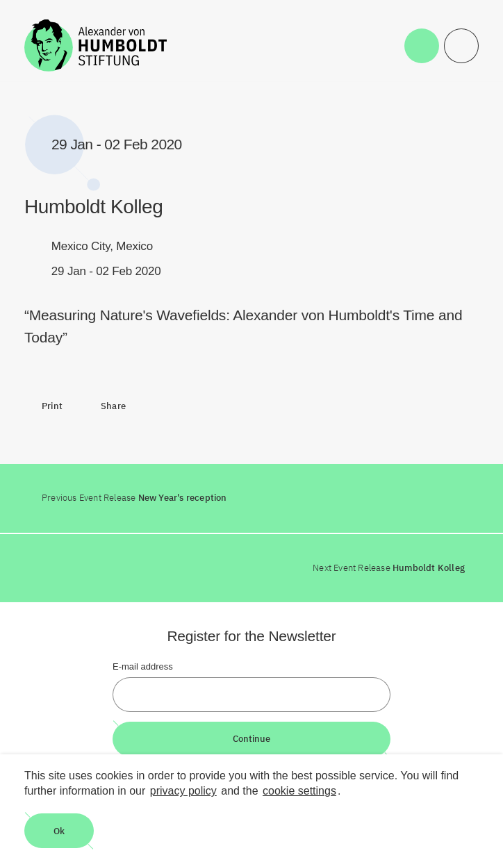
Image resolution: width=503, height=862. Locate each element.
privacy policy (183, 791)
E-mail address (143, 666)
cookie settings (299, 791)
